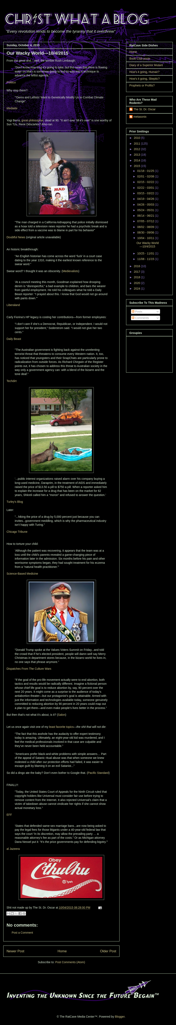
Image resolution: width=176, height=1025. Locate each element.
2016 (137, 266)
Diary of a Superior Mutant (146, 65)
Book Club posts (139, 58)
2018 (137, 277)
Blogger (119, 1016)
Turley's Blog (15, 501)
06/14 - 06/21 (146, 215)
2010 (137, 137)
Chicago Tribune (17, 531)
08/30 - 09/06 (146, 232)
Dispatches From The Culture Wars (29, 668)
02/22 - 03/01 (146, 187)
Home (62, 951)
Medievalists (70, 271)
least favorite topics (61, 726)
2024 (137, 288)
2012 (137, 149)
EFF (9, 814)
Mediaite (12, 108)
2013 (137, 154)
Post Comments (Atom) (70, 962)
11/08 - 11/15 (146, 259)
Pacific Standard (98, 772)
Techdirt (12, 381)
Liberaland (13, 305)
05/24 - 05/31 (146, 210)
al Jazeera (13, 848)
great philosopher (32, 120)
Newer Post (15, 951)
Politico (11, 82)
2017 (137, 271)
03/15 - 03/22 (146, 193)
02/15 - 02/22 (146, 182)
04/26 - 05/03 (146, 204)
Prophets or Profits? (142, 85)
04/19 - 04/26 (146, 198)
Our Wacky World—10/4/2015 (148, 244)
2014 (137, 160)
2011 (137, 143)
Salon (61, 714)
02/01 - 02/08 (146, 176)
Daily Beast (14, 339)
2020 (137, 283)
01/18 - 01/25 (146, 171)
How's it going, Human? (144, 72)
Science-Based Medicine (22, 573)
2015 (137, 166)
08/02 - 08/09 (146, 227)
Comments (140, 318)
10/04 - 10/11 (146, 238)
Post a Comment (22, 932)
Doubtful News (16, 237)
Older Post (108, 951)
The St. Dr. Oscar (144, 109)
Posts (137, 311)
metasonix (140, 116)
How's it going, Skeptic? (144, 78)
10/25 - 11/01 (146, 253)
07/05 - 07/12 (146, 221)
